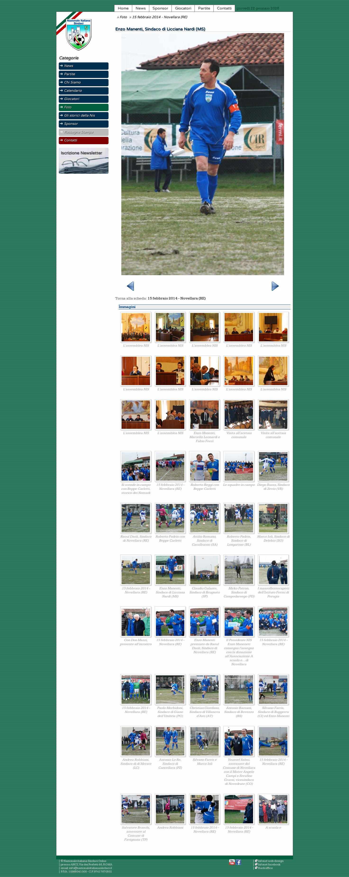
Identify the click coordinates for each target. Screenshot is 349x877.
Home (123, 8)
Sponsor (160, 8)
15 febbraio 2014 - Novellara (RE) (159, 17)
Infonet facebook (269, 864)
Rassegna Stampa (78, 132)
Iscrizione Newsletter (81, 153)
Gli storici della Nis (79, 115)
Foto (123, 17)
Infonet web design (271, 861)
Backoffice (265, 868)
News (141, 8)
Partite (204, 8)
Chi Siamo (72, 82)
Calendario (73, 91)
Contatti (224, 8)
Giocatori (183, 8)
